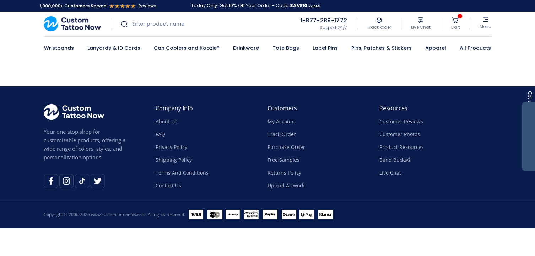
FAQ (160, 134)
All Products (475, 48)
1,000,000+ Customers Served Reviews (97, 6)
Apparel (435, 48)
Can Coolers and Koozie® (187, 48)
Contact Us (168, 185)
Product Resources (401, 147)
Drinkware (246, 48)
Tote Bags (285, 48)
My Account (281, 121)
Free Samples (283, 159)
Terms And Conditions (182, 172)
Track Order (282, 134)
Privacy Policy (171, 147)
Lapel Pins (325, 48)
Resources (393, 108)
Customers (282, 108)
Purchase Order (286, 147)
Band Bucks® (395, 159)
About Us (166, 121)
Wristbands (59, 48)
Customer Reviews (401, 121)
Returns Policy (284, 172)
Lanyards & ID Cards (113, 48)
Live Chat (390, 172)
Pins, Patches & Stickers (381, 48)
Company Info (174, 108)
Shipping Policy (174, 159)
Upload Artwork (286, 185)
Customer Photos (399, 134)
